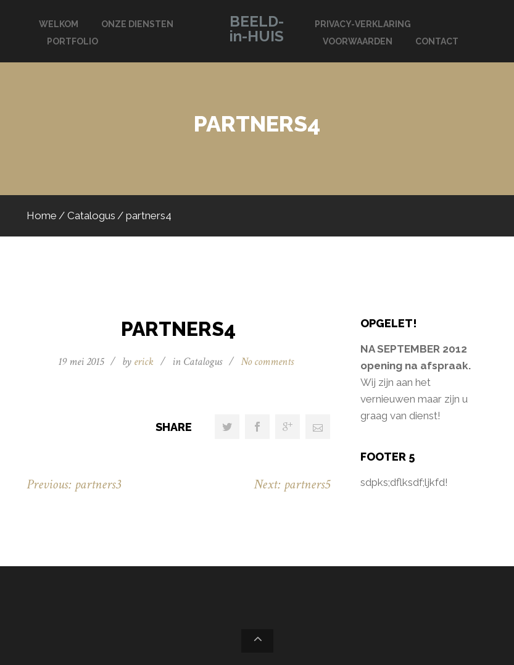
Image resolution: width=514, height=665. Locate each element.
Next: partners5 (292, 484)
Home (42, 215)
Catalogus (91, 215)
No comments (267, 361)
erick (144, 361)
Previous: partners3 (74, 484)
